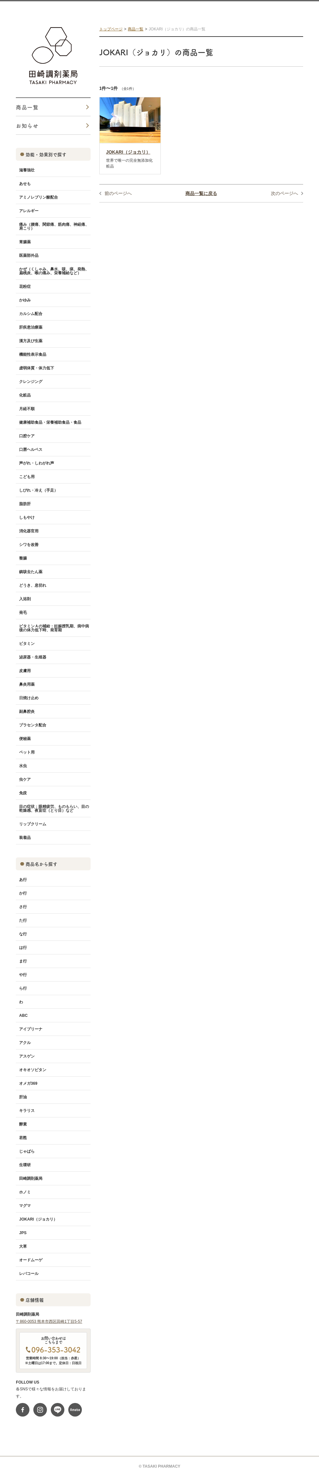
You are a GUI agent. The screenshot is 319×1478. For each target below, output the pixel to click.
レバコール (28, 1273)
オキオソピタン (32, 1070)
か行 (23, 893)
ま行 (23, 961)
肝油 (23, 1097)
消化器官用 (28, 531)
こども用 (27, 476)
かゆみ (25, 300)
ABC (23, 1015)
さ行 (23, 907)
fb (22, 1410)
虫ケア (25, 779)
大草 (23, 1246)
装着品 (25, 837)
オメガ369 (28, 1083)
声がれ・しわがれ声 (36, 463)
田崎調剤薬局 (30, 1178)
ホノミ (25, 1192)
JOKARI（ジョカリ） (38, 1219)
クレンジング (30, 381)
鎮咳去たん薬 (30, 572)
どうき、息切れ (32, 585)
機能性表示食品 (32, 354)
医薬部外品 (28, 255)
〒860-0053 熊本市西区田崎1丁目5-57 (49, 1321)
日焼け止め (28, 698)
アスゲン (27, 1056)
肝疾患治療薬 (30, 327)
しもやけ (27, 517)
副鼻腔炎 (27, 711)
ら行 (23, 988)
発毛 (23, 612)
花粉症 (25, 286)
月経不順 (27, 409)
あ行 (23, 879)
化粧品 (25, 395)
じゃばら (27, 1151)
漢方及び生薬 (30, 341)
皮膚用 (25, 670)
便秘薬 (25, 738)
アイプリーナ (30, 1029)
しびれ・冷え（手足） (38, 490)
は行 (23, 947)
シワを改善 (28, 544)
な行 (23, 934)
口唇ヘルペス (30, 449)
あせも (25, 183)
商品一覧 (135, 29)
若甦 (23, 1138)
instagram (40, 1410)
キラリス (27, 1110)
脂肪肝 (25, 504)
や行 (23, 975)
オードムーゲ (30, 1260)
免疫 (23, 793)
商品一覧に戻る (201, 193)
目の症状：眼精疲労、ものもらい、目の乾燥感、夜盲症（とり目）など (54, 808)
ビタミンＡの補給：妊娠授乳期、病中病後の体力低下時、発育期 (54, 628)
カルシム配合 (30, 313)
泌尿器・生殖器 (32, 657)
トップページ (111, 29)
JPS (23, 1233)
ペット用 (27, 752)
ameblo (75, 1410)
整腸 (23, 558)
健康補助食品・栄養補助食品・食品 (50, 422)
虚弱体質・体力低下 (36, 368)
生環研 (25, 1165)
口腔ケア (27, 436)
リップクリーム (32, 824)
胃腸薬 (25, 242)
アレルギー (28, 211)
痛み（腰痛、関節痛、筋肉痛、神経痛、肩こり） (54, 226)
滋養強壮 (27, 170)
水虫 (23, 766)
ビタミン (27, 643)
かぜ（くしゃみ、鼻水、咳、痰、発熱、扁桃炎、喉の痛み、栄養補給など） (54, 271)
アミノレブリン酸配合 (38, 197)
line (57, 1410)
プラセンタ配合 (32, 725)
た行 (23, 920)
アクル (25, 1042)
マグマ (25, 1205)
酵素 (23, 1124)
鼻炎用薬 (27, 684)
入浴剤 (25, 599)
